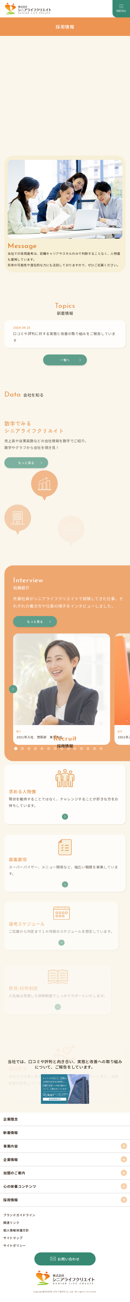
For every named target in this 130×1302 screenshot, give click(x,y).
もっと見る (35, 691)
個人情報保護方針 (16, 1230)
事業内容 (10, 1146)
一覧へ (65, 391)
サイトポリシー (14, 1245)
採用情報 (10, 1199)
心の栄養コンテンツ (19, 1186)
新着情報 (10, 1132)
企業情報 (10, 1159)
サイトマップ (13, 1238)
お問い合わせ (68, 1259)
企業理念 (10, 1119)
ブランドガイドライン (19, 1215)
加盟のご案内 (14, 1172)
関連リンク (11, 1222)
